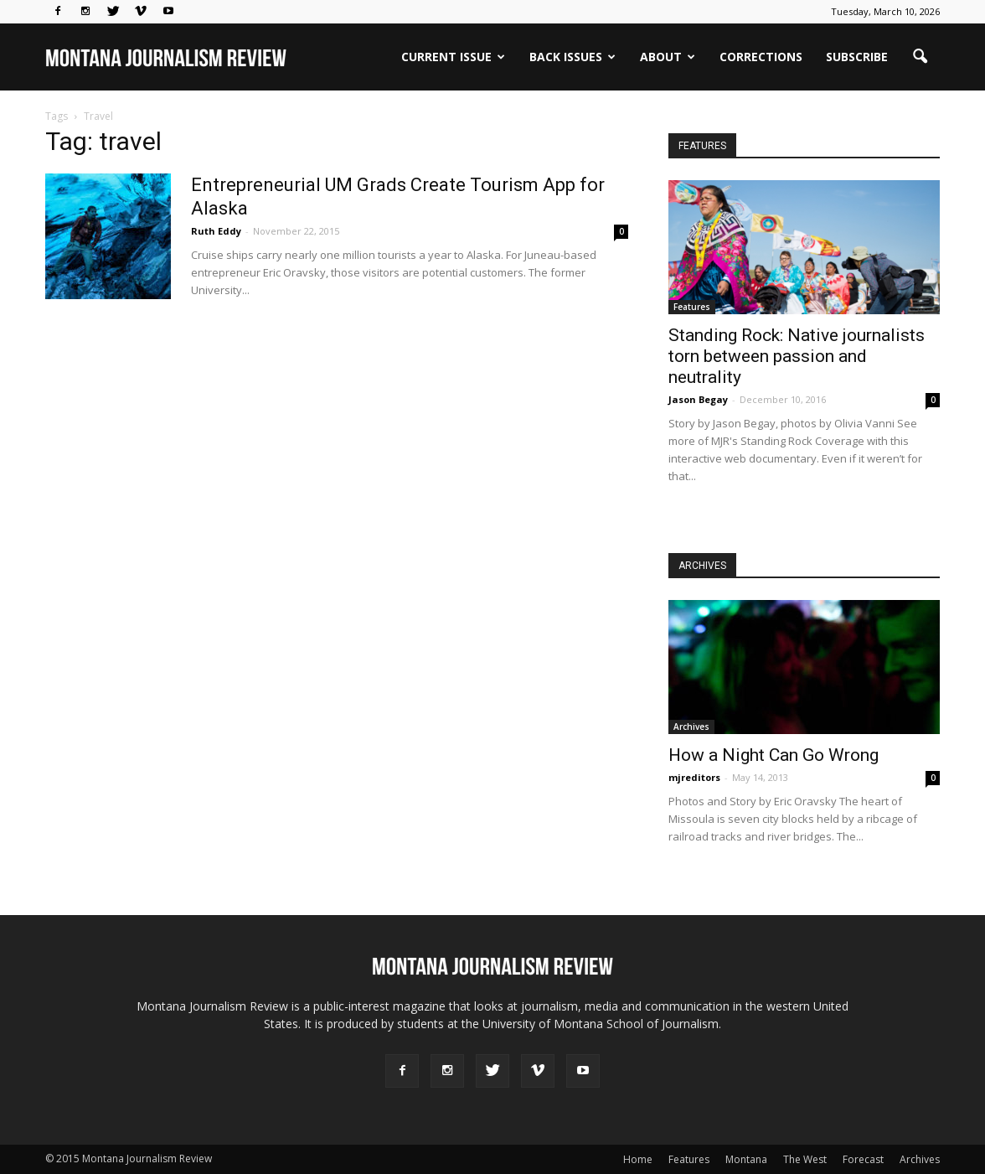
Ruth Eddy (216, 231)
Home (637, 1159)
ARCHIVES (702, 565)
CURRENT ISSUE (453, 57)
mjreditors (694, 777)
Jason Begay (698, 399)
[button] (920, 57)
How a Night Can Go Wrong (773, 755)
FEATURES (702, 146)
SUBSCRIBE (857, 57)
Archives (691, 726)
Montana (746, 1159)
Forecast (863, 1159)
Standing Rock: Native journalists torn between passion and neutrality (796, 356)
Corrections (760, 57)
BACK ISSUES (572, 57)
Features (691, 307)
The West (805, 1159)
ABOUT (667, 57)
